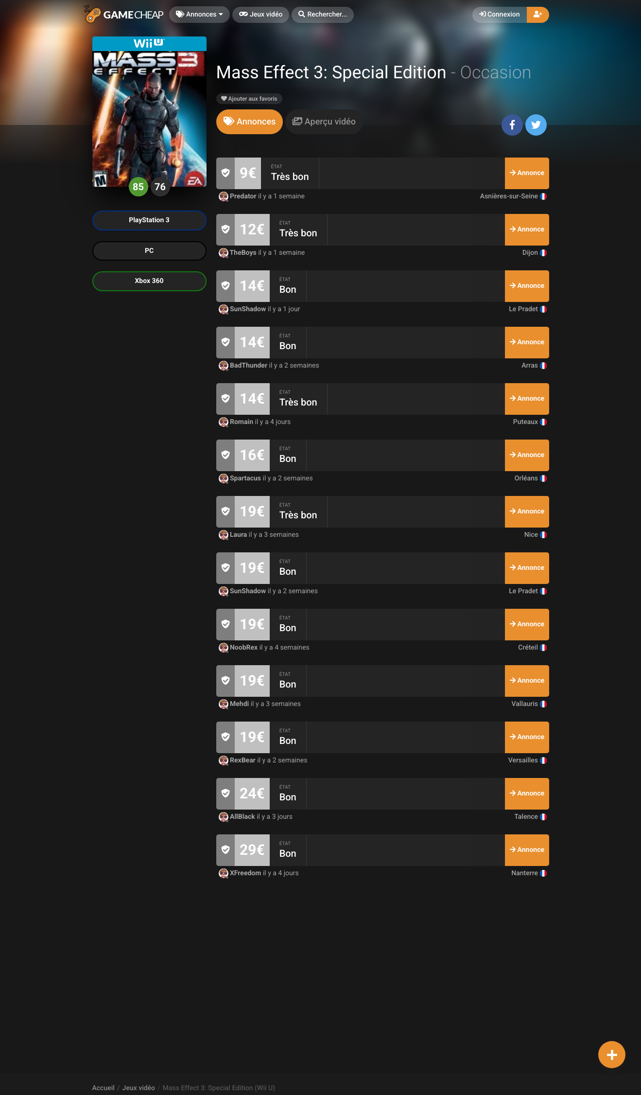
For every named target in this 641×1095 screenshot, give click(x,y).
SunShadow (243, 309)
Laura (234, 535)
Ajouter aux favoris (249, 98)
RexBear (238, 760)
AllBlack (238, 817)
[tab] (249, 121)
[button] (323, 15)
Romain (237, 422)
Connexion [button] (499, 14)
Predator (239, 196)
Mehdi (235, 704)
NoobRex (239, 648)
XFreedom (241, 873)
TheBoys (239, 253)
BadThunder (244, 366)
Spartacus (241, 478)
